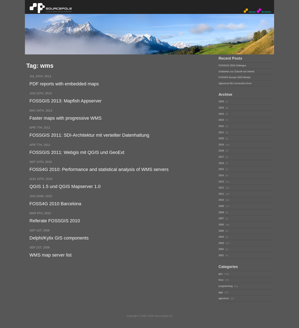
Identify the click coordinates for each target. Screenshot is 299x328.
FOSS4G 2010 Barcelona (55, 203)
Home (250, 11)
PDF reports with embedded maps (64, 83)
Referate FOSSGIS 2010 (54, 220)
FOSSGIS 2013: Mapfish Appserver (65, 100)
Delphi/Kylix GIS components (59, 238)
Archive (264, 11)
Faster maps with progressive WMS (65, 118)
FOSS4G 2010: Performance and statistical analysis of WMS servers (99, 169)
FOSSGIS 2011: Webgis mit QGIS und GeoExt (76, 152)
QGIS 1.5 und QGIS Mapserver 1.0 (64, 186)
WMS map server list (50, 255)
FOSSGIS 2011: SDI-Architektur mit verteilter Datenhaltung (89, 135)
